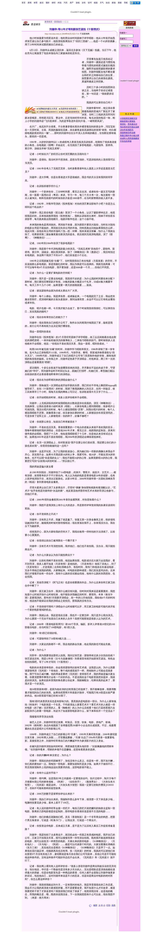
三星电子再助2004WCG (48, 112)
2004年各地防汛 (126, 130)
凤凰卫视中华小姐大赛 (129, 135)
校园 (96, 3)
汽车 (66, 3)
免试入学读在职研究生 (70, 112)
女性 (84, 3)
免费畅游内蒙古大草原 (47, 109)
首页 (23, 3)
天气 (102, 3)
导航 (126, 3)
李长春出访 (132, 124)
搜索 (120, 3)
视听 (48, 3)
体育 (35, 3)
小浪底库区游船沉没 (128, 118)
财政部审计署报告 (127, 121)
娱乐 (42, 3)
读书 (90, 3)
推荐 (95, 905)
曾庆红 (123, 124)
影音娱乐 (58, 22)
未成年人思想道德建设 (129, 138)
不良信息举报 (125, 141)
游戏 (78, 3)
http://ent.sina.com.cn (53, 34)
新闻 (29, 3)
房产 (72, 3)
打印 (108, 905)
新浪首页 (48, 22)
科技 (60, 3)
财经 (54, 3)
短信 (108, 3)
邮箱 (114, 3)
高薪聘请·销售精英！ (69, 109)
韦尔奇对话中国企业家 (129, 127)
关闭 (113, 905)
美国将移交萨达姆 (127, 133)
